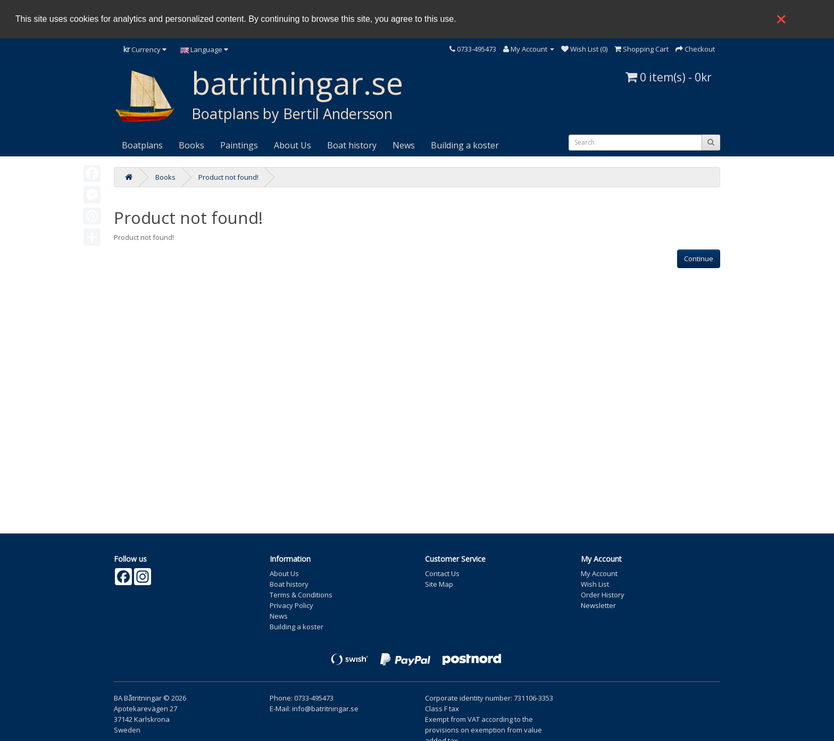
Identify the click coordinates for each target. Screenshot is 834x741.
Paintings (239, 144)
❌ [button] (781, 19)
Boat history (352, 144)
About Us (292, 144)
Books (191, 144)
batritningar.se (297, 82)
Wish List (595, 583)
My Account (599, 572)
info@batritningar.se (325, 707)
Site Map (439, 583)
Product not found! (228, 176)
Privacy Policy (291, 604)
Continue (698, 258)
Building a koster (465, 144)
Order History (602, 593)
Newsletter (598, 604)
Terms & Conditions (301, 593)
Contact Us (442, 572)
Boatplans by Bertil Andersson (292, 112)
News (404, 144)
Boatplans (142, 144)
